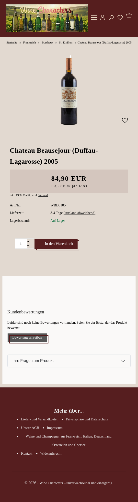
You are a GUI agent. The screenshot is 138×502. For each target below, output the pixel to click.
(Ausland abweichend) (79, 213)
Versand (43, 195)
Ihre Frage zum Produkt (33, 361)
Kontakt (26, 453)
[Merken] (125, 122)
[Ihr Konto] (101, 19)
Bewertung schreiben (27, 337)
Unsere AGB (30, 428)
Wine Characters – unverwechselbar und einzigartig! (76, 483)
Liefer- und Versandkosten (39, 419)
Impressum (55, 428)
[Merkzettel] (118, 19)
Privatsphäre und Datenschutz (87, 419)
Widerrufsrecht (50, 453)
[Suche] (109, 19)
